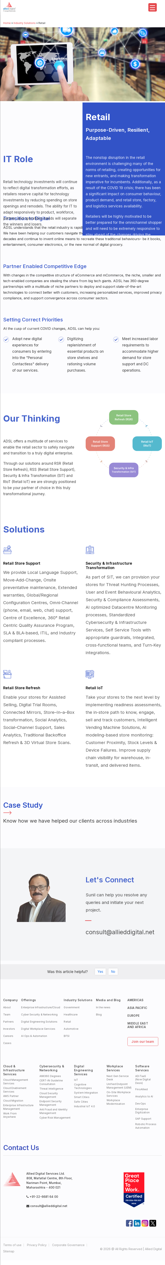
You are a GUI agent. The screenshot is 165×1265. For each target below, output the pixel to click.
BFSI (66, 1036)
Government (71, 1007)
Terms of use (12, 1245)
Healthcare (70, 1014)
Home (7, 23)
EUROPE (133, 1015)
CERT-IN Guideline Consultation (51, 1082)
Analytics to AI (144, 1096)
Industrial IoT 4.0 (84, 1106)
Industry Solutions (25, 23)
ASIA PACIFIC (137, 1008)
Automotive (71, 1028)
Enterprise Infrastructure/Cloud (40, 1007)
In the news (103, 1007)
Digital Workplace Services (38, 1028)
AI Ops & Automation (34, 1036)
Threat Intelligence (51, 1088)
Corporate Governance (68, 1245)
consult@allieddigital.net (120, 938)
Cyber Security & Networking (39, 1014)
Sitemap (8, 1251)
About (7, 1007)
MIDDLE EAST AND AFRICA (137, 1025)
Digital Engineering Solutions (39, 1021)
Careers (8, 1036)
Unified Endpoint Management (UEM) (119, 1085)
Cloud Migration (13, 1100)
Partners (8, 1021)
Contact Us (21, 1148)
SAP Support (143, 1118)
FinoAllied (141, 1089)
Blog (99, 1014)
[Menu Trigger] (152, 7)
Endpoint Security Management (50, 1103)
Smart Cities (81, 1097)
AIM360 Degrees (50, 1076)
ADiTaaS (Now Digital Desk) (143, 1079)
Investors (9, 1028)
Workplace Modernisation (116, 1102)
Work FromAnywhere (10, 1115)
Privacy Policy (37, 1245)
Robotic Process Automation (145, 1126)
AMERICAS (135, 1000)
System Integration (86, 1092)
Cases (7, 1043)
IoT (76, 1079)
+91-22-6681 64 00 (44, 1196)
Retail (67, 1021)
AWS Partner (11, 1096)
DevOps (140, 1103)
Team (7, 1014)
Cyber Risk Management (55, 1117)
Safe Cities (81, 1101)
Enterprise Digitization (142, 1110)
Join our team (142, 1041)
